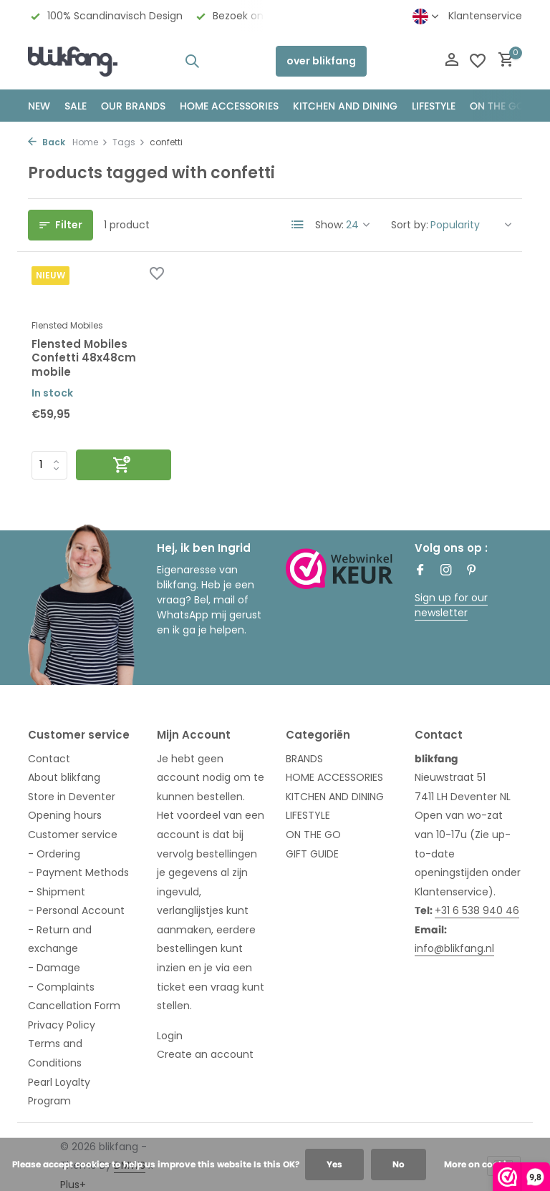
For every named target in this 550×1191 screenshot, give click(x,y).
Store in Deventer (71, 796)
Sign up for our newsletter (451, 605)
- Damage (54, 968)
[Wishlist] (478, 61)
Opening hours (65, 815)
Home (90, 142)
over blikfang (321, 61)
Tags (128, 142)
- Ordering (54, 854)
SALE (75, 106)
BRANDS (304, 759)
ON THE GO (497, 106)
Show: (329, 225)
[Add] (123, 464)
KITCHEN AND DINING (345, 106)
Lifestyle (433, 106)
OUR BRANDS (133, 106)
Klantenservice (485, 16)
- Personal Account (76, 910)
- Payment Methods (78, 872)
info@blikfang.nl (454, 948)
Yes (334, 1164)
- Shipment (56, 892)
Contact (49, 759)
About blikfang (64, 777)
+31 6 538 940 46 (477, 910)
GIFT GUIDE (312, 854)
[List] (297, 224)
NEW (39, 106)
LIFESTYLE (308, 815)
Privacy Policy (61, 1025)
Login (170, 1036)
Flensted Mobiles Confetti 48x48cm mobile (84, 358)
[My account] (451, 61)
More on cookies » (484, 1164)
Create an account (205, 1054)
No (398, 1164)
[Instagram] (446, 571)
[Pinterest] (472, 571)
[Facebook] (420, 571)
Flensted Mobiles (67, 325)
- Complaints (61, 987)
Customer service (72, 834)
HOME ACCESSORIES (229, 106)
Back (46, 142)
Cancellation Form (74, 1005)
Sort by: (409, 225)
